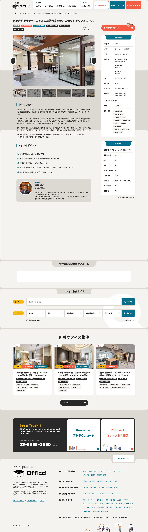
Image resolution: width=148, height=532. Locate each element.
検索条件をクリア (130, 320)
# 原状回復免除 (117, 111)
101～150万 (101, 494)
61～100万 (92, 494)
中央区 (101, 471)
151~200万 (110, 494)
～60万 (85, 494)
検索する (130, 302)
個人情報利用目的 (32, 501)
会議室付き (100, 500)
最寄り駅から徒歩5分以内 (100, 511)
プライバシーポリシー (18, 501)
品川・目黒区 (93, 471)
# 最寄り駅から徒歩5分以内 (121, 129)
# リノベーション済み (119, 123)
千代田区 (108, 471)
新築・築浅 (100, 507)
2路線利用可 (86, 511)
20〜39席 (101, 487)
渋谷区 (120, 471)
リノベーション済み (89, 507)
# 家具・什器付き (118, 114)
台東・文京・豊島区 (89, 475)
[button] (19, 93)
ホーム (14, 13)
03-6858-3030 (35, 444)
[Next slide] (94, 61)
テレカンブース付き (89, 500)
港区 (114, 471)
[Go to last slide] (13, 61)
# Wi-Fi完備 (126, 120)
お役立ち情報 (86, 6)
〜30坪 (85, 481)
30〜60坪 (92, 481)
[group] (54, 60)
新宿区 (85, 471)
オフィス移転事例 (83, 517)
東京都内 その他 (102, 475)
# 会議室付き (117, 120)
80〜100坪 (108, 481)
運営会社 (42, 501)
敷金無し (118, 507)
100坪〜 (116, 481)
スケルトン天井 (128, 504)
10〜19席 (93, 487)
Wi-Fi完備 (119, 504)
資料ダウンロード (102, 517)
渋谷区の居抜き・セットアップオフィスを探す (30, 13)
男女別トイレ (110, 504)
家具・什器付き (110, 500)
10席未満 (85, 487)
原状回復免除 (110, 507)
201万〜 (118, 494)
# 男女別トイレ (117, 132)
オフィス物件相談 (121, 517)
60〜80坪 (100, 481)
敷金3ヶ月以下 (128, 507)
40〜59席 (109, 487)
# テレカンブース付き (119, 117)
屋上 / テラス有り (88, 504)
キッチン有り (99, 504)
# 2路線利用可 (117, 126)
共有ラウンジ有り (122, 500)
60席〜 (116, 487)
